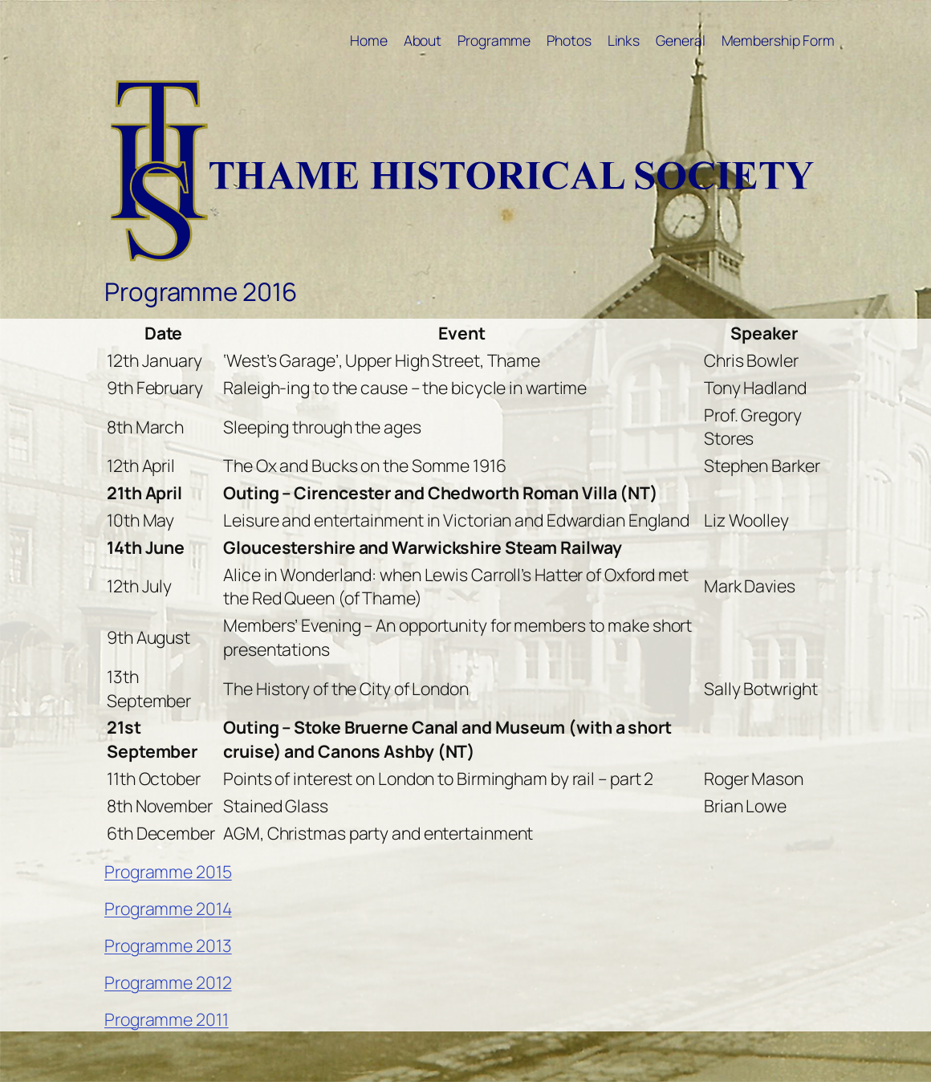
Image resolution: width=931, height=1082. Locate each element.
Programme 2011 (166, 1019)
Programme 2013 (168, 945)
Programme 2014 (168, 908)
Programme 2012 (168, 982)
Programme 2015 (168, 871)
